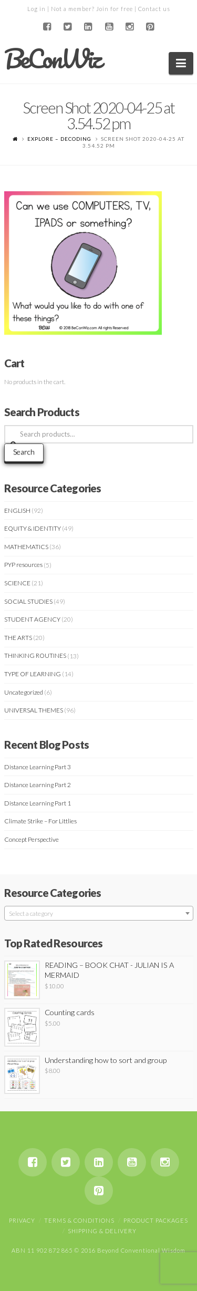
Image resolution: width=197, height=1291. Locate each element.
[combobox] (98, 913)
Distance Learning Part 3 (37, 767)
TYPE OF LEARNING (32, 674)
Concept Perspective (31, 839)
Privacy (22, 1220)
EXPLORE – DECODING (59, 139)
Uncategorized (23, 692)
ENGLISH (17, 510)
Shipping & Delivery (102, 1230)
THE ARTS (18, 638)
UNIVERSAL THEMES (33, 710)
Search (24, 451)
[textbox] (99, 913)
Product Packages (155, 1220)
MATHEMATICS (26, 547)
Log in (36, 8)
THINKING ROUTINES (35, 655)
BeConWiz (52, 58)
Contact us (154, 8)
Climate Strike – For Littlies (40, 821)
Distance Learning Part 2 (37, 785)
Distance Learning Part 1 (37, 803)
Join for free (114, 8)
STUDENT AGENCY (32, 619)
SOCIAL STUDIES (28, 601)
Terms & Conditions (79, 1220)
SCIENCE (17, 583)
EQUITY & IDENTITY (32, 528)
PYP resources (23, 565)
